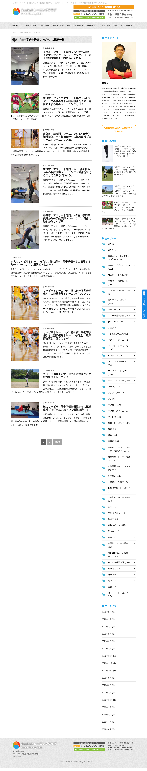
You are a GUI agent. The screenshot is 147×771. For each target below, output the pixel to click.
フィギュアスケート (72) (117, 363)
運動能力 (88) (114, 568)
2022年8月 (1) (108, 612)
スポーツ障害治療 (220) (119, 315)
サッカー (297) (114, 309)
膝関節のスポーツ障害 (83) (118, 545)
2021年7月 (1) (108, 627)
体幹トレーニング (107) (119, 423)
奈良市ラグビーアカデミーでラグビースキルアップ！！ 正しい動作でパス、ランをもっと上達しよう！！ (119, 207)
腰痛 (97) (112, 537)
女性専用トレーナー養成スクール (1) (119, 458)
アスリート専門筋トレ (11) (118, 282)
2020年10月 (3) (109, 671)
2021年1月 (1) (108, 649)
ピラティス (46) (115, 355)
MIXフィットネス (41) (118, 275)
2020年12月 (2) (109, 656)
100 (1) (111, 244)
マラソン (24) (114, 387)
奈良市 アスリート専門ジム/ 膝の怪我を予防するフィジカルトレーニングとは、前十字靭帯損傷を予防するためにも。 (67, 55)
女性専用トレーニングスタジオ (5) (119, 468)
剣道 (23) (112, 429)
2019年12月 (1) (109, 700)
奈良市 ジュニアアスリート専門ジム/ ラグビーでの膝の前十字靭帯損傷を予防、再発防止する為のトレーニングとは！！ (67, 101)
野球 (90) (112, 574)
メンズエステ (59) (116, 393)
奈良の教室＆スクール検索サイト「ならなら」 (119, 129)
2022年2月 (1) (108, 619)
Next (57, 442)
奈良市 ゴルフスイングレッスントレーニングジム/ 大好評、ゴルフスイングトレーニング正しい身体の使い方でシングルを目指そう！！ (119, 191)
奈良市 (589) (113, 441)
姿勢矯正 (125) (114, 476)
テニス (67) (113, 328)
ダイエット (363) (116, 322)
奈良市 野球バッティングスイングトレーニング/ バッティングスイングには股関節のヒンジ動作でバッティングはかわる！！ (119, 224)
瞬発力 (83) (113, 519)
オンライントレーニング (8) (119, 292)
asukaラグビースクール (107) (119, 267)
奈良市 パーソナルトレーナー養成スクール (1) (119, 449)
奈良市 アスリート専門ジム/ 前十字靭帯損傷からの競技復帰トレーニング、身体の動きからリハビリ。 (67, 218)
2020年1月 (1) (108, 693)
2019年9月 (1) (108, 707)
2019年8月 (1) (108, 715)
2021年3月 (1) (108, 641)
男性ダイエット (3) (116, 513)
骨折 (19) (112, 587)
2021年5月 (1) (108, 634)
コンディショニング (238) (117, 302)
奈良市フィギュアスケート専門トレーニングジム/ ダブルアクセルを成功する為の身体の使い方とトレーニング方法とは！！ (119, 153)
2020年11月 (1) (109, 663)
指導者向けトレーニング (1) (119, 489)
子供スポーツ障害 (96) (118, 482)
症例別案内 (17, 756)
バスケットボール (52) (118, 340)
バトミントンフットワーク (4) (119, 347)
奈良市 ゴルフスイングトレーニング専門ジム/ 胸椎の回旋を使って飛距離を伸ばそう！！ (119, 173)
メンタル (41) (114, 399)
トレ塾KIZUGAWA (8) (118, 334)
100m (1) (112, 250)
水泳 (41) (112, 507)
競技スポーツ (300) (117, 525)
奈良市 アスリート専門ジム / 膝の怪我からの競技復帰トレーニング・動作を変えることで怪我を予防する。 (67, 172)
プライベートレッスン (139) (118, 372)
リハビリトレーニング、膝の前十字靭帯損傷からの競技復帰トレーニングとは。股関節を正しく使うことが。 (67, 335)
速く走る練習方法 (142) (119, 562)
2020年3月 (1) (108, 685)
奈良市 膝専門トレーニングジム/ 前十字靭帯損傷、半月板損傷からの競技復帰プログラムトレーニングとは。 (67, 136)
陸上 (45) (112, 581)
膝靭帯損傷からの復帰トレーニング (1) (119, 554)
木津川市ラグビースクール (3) (119, 499)
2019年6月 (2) (108, 729)
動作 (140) (112, 435)
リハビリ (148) (114, 417)
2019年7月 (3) (108, 722)
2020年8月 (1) (108, 678)
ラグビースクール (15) (118, 411)
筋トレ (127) (113, 531)
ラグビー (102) (114, 405)
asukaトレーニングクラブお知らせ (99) (119, 257)
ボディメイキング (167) (119, 380)
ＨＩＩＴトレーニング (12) (118, 594)
